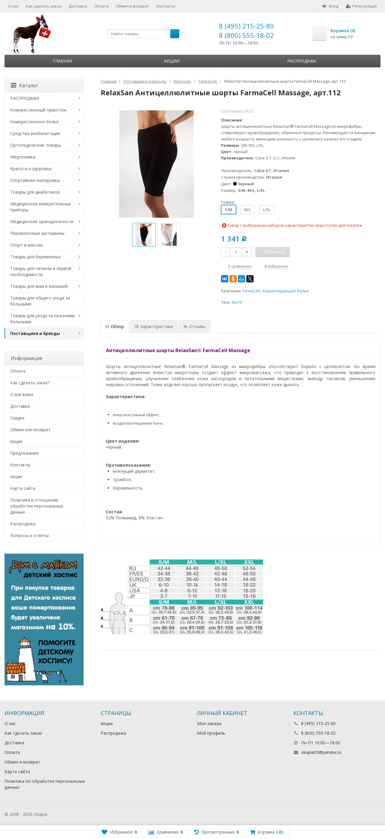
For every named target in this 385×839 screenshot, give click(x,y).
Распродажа (301, 61)
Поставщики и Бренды (35, 333)
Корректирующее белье (286, 290)
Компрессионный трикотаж (38, 110)
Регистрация (361, 6)
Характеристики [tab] (153, 326)
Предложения (24, 453)
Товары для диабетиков (35, 192)
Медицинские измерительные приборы (40, 207)
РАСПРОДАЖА (24, 98)
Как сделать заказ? (29, 383)
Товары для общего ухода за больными (40, 301)
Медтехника (22, 157)
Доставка (78, 6)
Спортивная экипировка (35, 180)
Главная (62, 61)
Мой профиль (211, 733)
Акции (171, 61)
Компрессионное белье (34, 121)
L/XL (266, 209)
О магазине (22, 394)
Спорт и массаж (26, 245)
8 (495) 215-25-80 (246, 25)
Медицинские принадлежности (41, 221)
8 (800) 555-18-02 (246, 35)
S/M (228, 209)
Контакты (165, 6)
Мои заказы (209, 723)
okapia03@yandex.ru (321, 752)
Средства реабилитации (35, 133)
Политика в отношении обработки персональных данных (36, 506)
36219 (236, 302)
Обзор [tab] (115, 326)
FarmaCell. (251, 290)
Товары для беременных (35, 257)
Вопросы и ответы (29, 535)
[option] (143, 235)
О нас (13, 6)
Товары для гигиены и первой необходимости (40, 271)
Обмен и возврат (132, 6)
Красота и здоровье (31, 168)
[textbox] (143, 33)
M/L (247, 209)
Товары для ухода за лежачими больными (42, 318)
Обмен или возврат (30, 429)
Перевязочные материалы (37, 233)
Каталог (24, 85)
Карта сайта (22, 488)
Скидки (17, 418)
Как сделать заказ (43, 6)
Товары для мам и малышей (39, 286)
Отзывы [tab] (194, 326)
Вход (330, 6)
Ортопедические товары (35, 145)
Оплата (101, 6)
